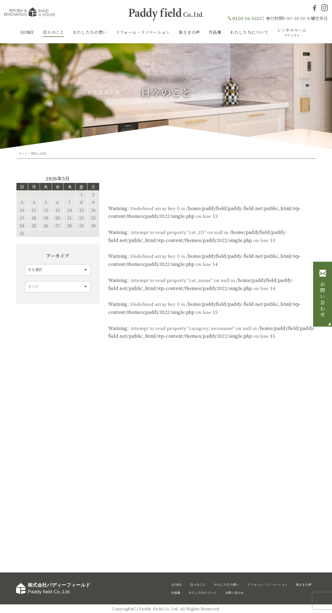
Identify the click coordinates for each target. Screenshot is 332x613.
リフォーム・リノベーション (143, 32)
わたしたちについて (249, 32)
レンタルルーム (292, 32)
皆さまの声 (189, 32)
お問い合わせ (322, 300)
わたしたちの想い (90, 32)
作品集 (215, 32)
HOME (27, 32)
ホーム (23, 153)
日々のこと (53, 32)
